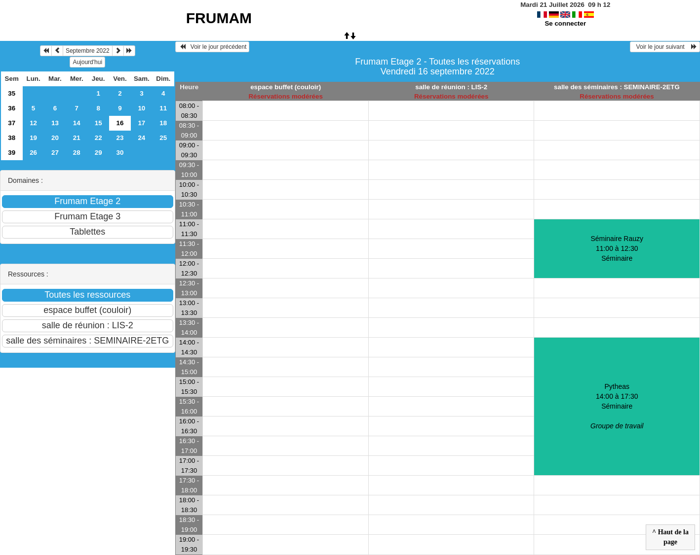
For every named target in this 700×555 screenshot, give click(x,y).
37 (11, 123)
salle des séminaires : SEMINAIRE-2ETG (617, 87)
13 (55, 123)
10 (141, 108)
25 (163, 137)
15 (98, 123)
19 (33, 137)
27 (55, 152)
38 (11, 137)
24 (141, 137)
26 (33, 152)
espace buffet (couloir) (285, 87)
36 (11, 108)
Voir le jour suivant (665, 46)
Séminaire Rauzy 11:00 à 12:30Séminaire (616, 248)
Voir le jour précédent (212, 46)
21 (76, 137)
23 (120, 137)
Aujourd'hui (87, 62)
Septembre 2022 (88, 50)
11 (163, 108)
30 (120, 152)
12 (33, 123)
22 (98, 137)
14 (76, 123)
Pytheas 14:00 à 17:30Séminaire (616, 406)
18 (163, 123)
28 (76, 152)
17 (141, 123)
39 (11, 152)
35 (11, 93)
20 (55, 137)
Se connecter (565, 23)
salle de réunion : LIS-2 (451, 87)
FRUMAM (219, 18)
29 (98, 152)
